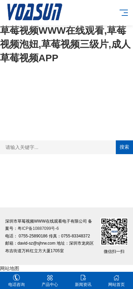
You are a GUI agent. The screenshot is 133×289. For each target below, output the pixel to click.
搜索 (124, 147)
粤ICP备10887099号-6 (38, 228)
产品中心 (50, 280)
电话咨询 (16, 280)
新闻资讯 (83, 280)
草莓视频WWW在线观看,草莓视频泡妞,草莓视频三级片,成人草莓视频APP (65, 44)
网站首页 (116, 280)
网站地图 (9, 268)
